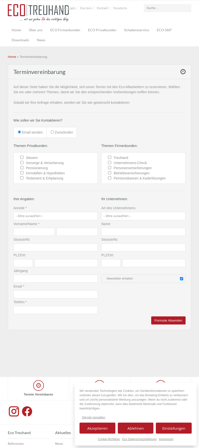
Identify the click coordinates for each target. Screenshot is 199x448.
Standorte (120, 8)
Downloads (20, 40)
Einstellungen (173, 428)
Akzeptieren (97, 428)
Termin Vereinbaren (38, 394)
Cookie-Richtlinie (109, 439)
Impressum (166, 439)
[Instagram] (14, 416)
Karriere (86, 8)
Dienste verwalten (93, 417)
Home (16, 30)
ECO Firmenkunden (65, 30)
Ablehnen (136, 428)
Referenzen (16, 444)
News (41, 40)
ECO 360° (164, 30)
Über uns (35, 30)
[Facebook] (27, 416)
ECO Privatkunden (102, 30)
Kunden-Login (65, 8)
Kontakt (102, 8)
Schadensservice (136, 30)
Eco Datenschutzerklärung (139, 439)
